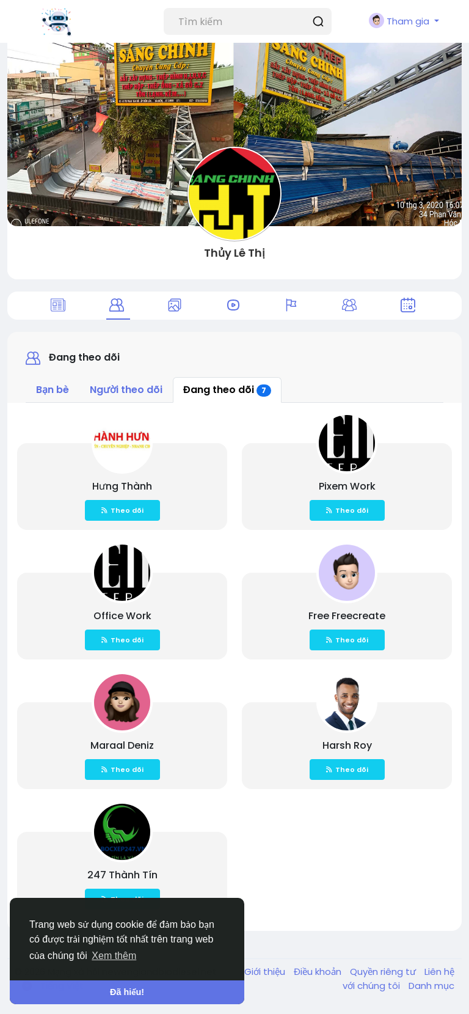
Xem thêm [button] (114, 955)
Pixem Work (347, 486)
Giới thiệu (266, 971)
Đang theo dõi (227, 390)
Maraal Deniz (122, 745)
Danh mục (431, 985)
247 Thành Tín (122, 875)
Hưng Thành (122, 486)
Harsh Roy (347, 745)
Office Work (122, 616)
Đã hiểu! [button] (127, 992)
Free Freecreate (346, 616)
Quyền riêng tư (384, 971)
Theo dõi (122, 510)
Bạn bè (52, 390)
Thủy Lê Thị (234, 252)
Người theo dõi (126, 390)
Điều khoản (319, 971)
